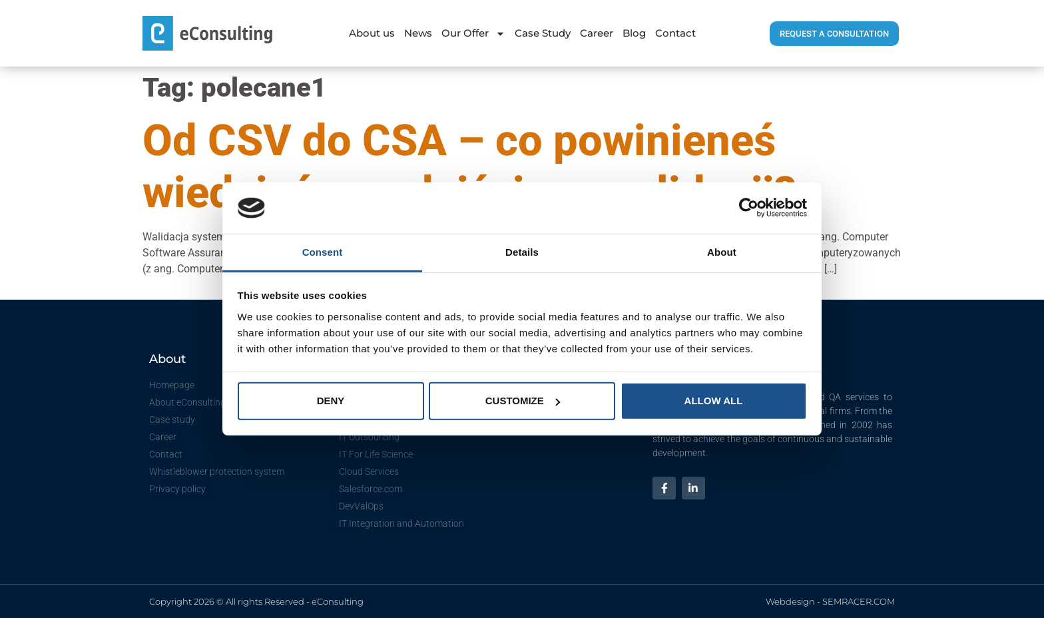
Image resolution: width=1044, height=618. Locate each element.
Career (596, 33)
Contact (675, 33)
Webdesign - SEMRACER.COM (830, 601)
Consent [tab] (322, 252)
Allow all (713, 400)
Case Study (543, 33)
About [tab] (721, 252)
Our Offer (473, 33)
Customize (522, 400)
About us (372, 33)
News (418, 33)
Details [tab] (522, 252)
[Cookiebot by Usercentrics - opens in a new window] (748, 208)
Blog (634, 33)
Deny (331, 400)
